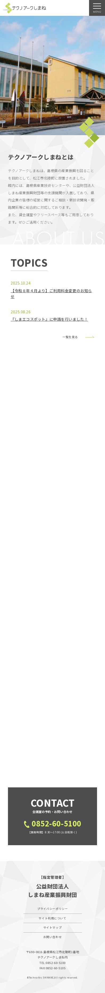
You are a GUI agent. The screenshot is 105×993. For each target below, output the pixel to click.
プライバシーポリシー (52, 909)
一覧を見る (70, 337)
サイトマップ (52, 927)
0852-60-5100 (56, 823)
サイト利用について (52, 918)
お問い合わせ (52, 937)
